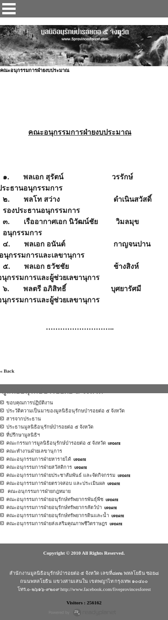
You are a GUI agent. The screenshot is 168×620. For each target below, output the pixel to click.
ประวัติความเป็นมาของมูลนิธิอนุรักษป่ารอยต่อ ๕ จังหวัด (65, 410)
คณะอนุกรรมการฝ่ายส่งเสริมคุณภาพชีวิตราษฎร (56, 523)
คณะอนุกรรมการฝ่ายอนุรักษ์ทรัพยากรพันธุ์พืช (54, 499)
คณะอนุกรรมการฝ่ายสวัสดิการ (39, 467)
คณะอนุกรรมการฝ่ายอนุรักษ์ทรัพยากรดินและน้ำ (57, 515)
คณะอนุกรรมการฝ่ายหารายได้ (38, 459)
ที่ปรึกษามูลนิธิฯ (23, 434)
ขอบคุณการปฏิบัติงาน (29, 402)
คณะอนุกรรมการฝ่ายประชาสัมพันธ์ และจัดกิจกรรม (60, 475)
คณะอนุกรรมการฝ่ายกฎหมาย (38, 491)
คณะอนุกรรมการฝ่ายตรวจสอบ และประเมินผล (55, 483)
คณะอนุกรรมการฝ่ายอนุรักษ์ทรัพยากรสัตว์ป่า (54, 507)
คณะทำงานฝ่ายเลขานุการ (34, 451)
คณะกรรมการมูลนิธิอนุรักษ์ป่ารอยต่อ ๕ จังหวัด (56, 443)
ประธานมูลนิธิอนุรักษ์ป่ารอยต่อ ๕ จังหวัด (49, 426)
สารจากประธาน (23, 418)
